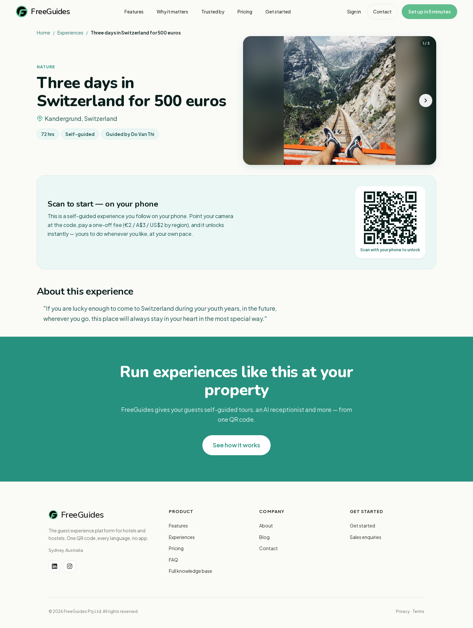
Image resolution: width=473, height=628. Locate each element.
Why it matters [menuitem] (172, 11)
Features (178, 525)
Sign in (354, 11)
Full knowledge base (190, 571)
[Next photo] (425, 100)
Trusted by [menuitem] (212, 11)
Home (43, 32)
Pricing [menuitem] (244, 11)
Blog (264, 537)
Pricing (176, 548)
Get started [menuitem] (278, 11)
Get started (362, 525)
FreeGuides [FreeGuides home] (43, 11)
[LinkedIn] (54, 566)
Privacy (403, 611)
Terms (418, 611)
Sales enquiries (365, 537)
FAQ (173, 560)
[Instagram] (70, 566)
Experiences (70, 32)
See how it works (236, 445)
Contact (382, 11)
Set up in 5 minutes (429, 11)
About (266, 525)
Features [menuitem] (134, 11)
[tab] (335, 160)
